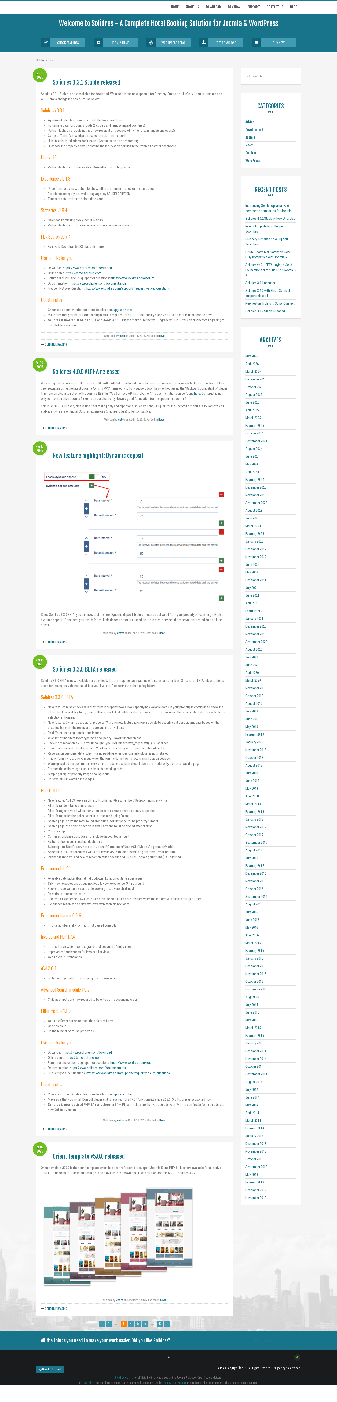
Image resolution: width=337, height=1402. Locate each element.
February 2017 (254, 866)
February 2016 (254, 951)
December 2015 (255, 966)
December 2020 (255, 626)
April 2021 (252, 603)
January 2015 (254, 1043)
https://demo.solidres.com (83, 273)
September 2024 (256, 441)
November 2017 (255, 827)
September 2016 (256, 896)
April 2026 (252, 364)
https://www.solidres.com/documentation (98, 283)
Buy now (234, 7)
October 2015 (254, 981)
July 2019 (251, 711)
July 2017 (251, 858)
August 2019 (253, 703)
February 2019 (254, 734)
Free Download (217, 42)
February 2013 (254, 1182)
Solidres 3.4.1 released (260, 283)
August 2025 (253, 395)
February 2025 (254, 425)
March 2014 (253, 1120)
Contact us (275, 7)
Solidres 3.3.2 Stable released (265, 311)
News (161, 336)
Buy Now (268, 42)
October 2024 (254, 433)
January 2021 (254, 619)
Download (213, 7)
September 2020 (256, 642)
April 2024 (252, 472)
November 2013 (255, 1151)
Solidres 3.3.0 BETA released (85, 669)
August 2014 (253, 1082)
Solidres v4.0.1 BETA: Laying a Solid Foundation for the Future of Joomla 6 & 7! (270, 270)
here (197, 393)
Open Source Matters (174, 1382)
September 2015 (256, 989)
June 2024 (252, 456)
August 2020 (253, 649)
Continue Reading (56, 344)
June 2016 (252, 920)
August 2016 (253, 904)
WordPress (252, 161)
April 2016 (252, 935)
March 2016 (253, 943)
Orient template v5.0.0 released (89, 1156)
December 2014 (255, 1051)
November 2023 (255, 495)
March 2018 (253, 804)
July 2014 (251, 1090)
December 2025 (255, 379)
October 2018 (254, 757)
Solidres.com (122, 1377)
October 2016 (254, 889)
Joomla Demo (111, 42)
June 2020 (252, 665)
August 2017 (253, 850)
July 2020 (251, 657)
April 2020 (252, 673)
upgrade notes (123, 310)
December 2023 (255, 487)
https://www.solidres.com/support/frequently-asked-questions (128, 288)
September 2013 (256, 1167)
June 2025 (252, 402)
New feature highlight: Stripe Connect (270, 303)
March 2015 (253, 1028)
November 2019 (255, 688)
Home (175, 7)
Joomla (250, 137)
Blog (293, 7)
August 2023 (253, 510)
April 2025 (252, 410)
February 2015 (254, 1035)
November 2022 (255, 557)
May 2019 (251, 727)
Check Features (60, 42)
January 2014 (254, 1136)
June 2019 (252, 719)
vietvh (121, 336)
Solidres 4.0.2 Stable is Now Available (270, 218)
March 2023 (253, 526)
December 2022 (255, 549)
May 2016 (251, 927)
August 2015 (253, 997)
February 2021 (254, 611)
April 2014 (252, 1113)
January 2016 (254, 958)
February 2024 (254, 480)
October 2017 (254, 835)
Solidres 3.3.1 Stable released (86, 82)
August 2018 (253, 765)
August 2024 (253, 449)
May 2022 (251, 572)
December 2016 (255, 873)
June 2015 (252, 1012)
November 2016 (255, 881)
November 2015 (255, 974)
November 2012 (255, 1198)
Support (253, 7)
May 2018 (251, 788)
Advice (249, 122)
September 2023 (256, 503)
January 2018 (254, 819)
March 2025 (253, 418)
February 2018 (254, 812)
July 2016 (251, 912)
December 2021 (255, 580)
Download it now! (50, 1369)
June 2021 (252, 595)
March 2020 (253, 680)
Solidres (250, 153)
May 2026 (251, 356)
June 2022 (252, 564)
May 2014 (251, 1105)
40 (159, 1323)
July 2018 (251, 773)
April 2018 (252, 796)
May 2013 (251, 1174)
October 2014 (254, 1066)
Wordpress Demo (165, 42)
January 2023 (254, 541)
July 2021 (251, 588)
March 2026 (253, 371)
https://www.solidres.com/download (87, 268)
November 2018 (255, 750)
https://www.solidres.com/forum (132, 278)
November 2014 (255, 1059)
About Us (192, 7)
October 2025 (254, 387)
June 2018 (252, 781)
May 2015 (251, 1020)
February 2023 (254, 534)
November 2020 (255, 634)
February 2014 (254, 1128)
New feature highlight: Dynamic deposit (98, 455)
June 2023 (252, 518)
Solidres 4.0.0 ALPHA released (86, 372)
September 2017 (256, 842)
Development (254, 130)
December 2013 (255, 1144)
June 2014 (252, 1097)
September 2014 (256, 1074)
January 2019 (254, 742)
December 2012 (255, 1190)
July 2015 (251, 1005)
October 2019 (254, 696)
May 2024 (251, 464)
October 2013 (254, 1159)
